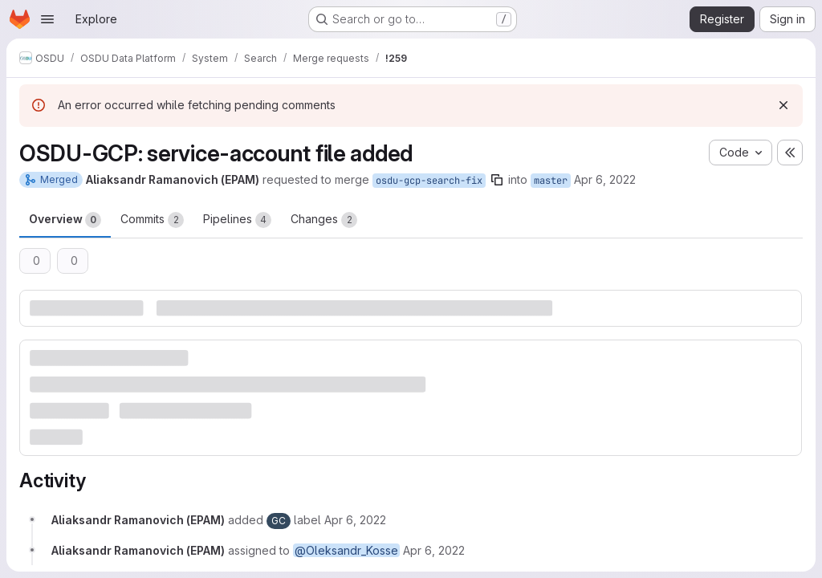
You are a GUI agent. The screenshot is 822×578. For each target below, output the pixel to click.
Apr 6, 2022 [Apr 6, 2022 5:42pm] (605, 179)
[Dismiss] (783, 105)
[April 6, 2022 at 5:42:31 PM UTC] (355, 520)
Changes (324, 220)
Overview (65, 220)
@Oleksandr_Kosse (346, 550)
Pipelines (237, 220)
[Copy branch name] (497, 179)
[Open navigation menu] (47, 19)
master (551, 180)
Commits (152, 220)
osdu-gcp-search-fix (429, 180)
